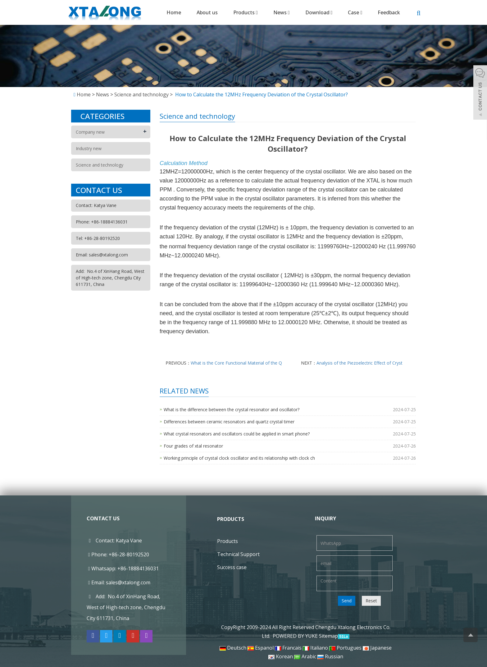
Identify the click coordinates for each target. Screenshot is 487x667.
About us (207, 12)
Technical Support (238, 554)
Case (355, 12)
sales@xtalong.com (128, 582)
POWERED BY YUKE (296, 635)
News (281, 12)
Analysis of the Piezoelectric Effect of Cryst (359, 363)
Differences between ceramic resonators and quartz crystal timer (229, 422)
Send (347, 601)
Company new (90, 132)
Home (173, 12)
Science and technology (141, 94)
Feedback (389, 12)
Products (245, 12)
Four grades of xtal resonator (193, 446)
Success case (232, 567)
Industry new (89, 148)
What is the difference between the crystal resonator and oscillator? (231, 409)
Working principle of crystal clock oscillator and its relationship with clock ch (239, 458)
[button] (257, 12)
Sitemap (328, 635)
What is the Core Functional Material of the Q (236, 363)
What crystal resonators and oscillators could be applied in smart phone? (237, 434)
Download (319, 12)
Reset (371, 601)
